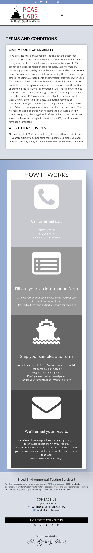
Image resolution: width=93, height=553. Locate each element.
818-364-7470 (46, 233)
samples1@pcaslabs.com (46, 237)
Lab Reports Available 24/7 (46, 520)
